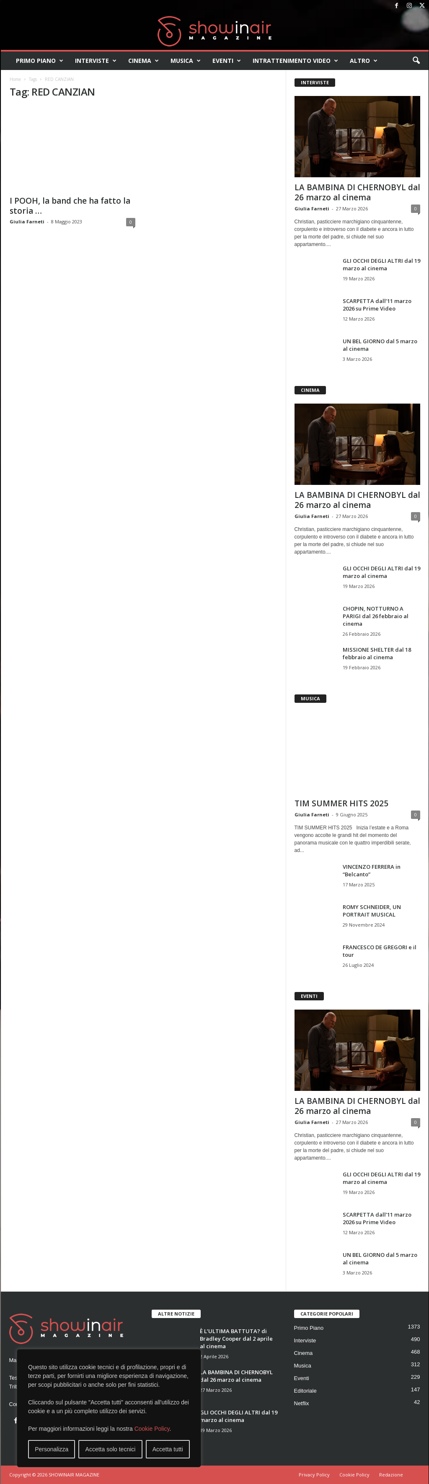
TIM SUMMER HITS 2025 (341, 803)
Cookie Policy (152, 1428)
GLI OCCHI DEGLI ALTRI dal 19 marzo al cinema (381, 264)
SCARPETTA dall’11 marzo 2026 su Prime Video (377, 304)
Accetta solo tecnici (110, 1449)
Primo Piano (39, 61)
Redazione (391, 1474)
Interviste (95, 61)
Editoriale (305, 1391)
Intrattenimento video (295, 61)
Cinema (143, 61)
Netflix (301, 1403)
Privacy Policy (314, 1474)
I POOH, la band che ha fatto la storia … (70, 205)
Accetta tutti (167, 1449)
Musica (186, 61)
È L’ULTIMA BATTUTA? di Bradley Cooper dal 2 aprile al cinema (236, 1338)
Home (15, 79)
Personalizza (51, 1449)
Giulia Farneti (27, 221)
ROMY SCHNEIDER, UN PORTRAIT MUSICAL (372, 910)
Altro (363, 61)
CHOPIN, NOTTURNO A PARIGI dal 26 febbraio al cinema (375, 616)
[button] (416, 61)
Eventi (226, 61)
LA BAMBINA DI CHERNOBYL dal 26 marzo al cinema (357, 192)
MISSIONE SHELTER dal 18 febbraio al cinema (377, 653)
